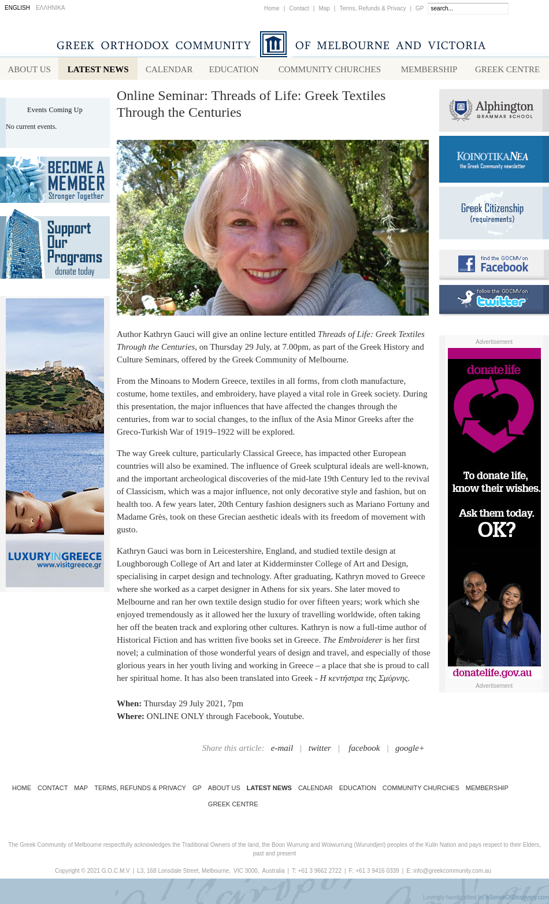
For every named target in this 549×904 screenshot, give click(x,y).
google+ (410, 750)
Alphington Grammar (494, 112)
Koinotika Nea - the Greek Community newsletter (494, 161)
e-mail (282, 750)
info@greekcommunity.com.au (452, 873)
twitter (320, 750)
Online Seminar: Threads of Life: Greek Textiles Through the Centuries (251, 106)
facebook (364, 750)
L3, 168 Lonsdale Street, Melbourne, (184, 873)
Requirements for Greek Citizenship (494, 215)
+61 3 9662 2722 (320, 873)
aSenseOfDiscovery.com (517, 899)
